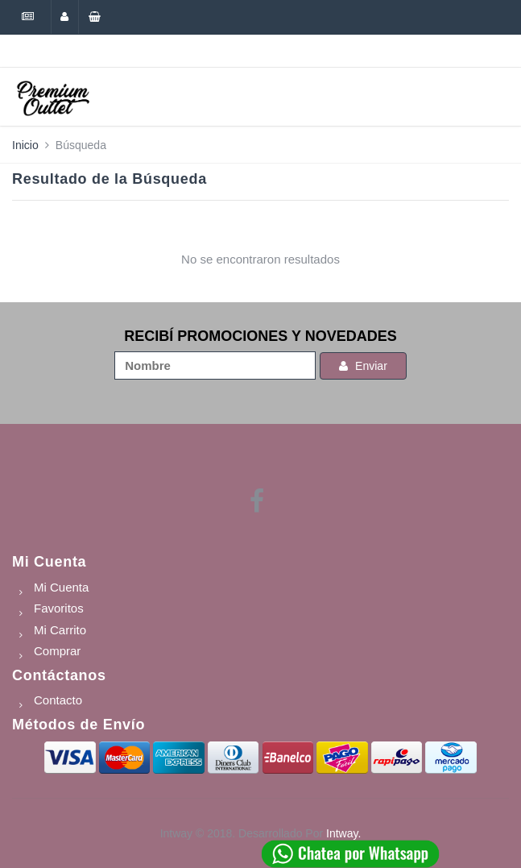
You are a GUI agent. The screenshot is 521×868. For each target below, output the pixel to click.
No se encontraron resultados (260, 259)
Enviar (363, 365)
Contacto (58, 700)
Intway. (343, 833)
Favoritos (59, 608)
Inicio (25, 145)
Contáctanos (59, 675)
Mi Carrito (60, 630)
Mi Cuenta (49, 562)
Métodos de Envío (78, 724)
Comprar (57, 651)
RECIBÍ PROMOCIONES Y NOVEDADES (260, 336)
